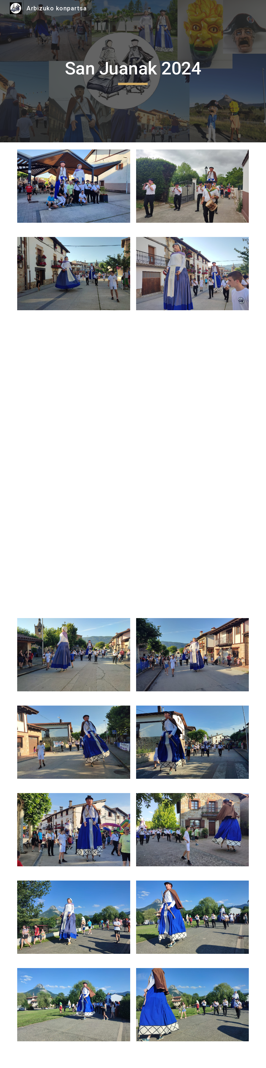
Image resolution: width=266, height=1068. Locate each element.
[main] (133, 71)
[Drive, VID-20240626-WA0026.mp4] (73, 464)
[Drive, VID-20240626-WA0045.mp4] (192, 366)
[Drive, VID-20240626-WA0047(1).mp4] (73, 366)
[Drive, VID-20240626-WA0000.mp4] (73, 562)
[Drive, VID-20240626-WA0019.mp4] (192, 464)
